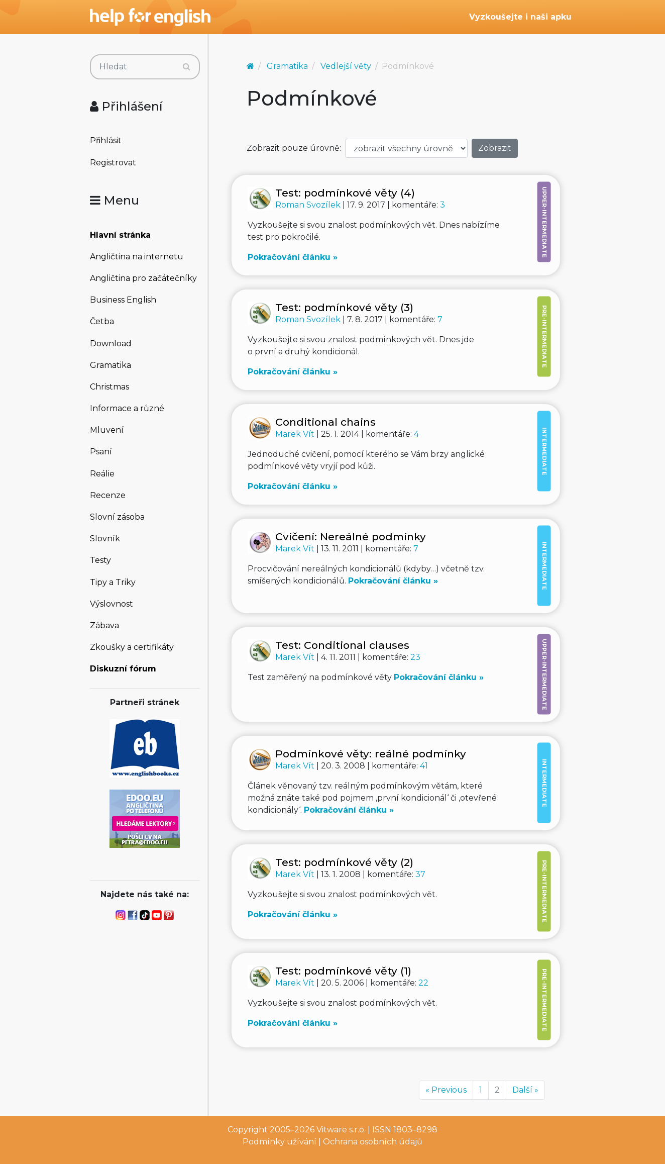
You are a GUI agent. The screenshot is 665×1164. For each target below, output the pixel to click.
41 (424, 765)
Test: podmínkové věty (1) (343, 970)
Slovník (105, 538)
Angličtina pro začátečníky (143, 278)
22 (423, 983)
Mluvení (107, 430)
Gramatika (110, 365)
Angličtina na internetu (136, 256)
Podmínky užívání (279, 1141)
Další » (525, 1090)
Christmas (109, 387)
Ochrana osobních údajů (372, 1141)
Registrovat (113, 162)
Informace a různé (127, 408)
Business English (123, 300)
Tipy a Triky (113, 582)
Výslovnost (111, 604)
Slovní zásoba (117, 517)
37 (420, 874)
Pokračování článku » (293, 257)
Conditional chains (325, 422)
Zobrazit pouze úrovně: (294, 148)
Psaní (101, 451)
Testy (100, 560)
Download (111, 343)
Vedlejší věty (345, 66)
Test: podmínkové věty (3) (344, 307)
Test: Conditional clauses (342, 645)
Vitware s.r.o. (341, 1129)
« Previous (446, 1090)
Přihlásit (106, 140)
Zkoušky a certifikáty (132, 647)
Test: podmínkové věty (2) (344, 862)
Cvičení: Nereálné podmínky (350, 536)
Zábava (104, 625)
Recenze (108, 495)
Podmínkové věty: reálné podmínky (370, 753)
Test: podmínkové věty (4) (345, 192)
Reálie (102, 473)
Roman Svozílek (309, 205)
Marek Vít (295, 434)
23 (415, 657)
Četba (102, 321)
